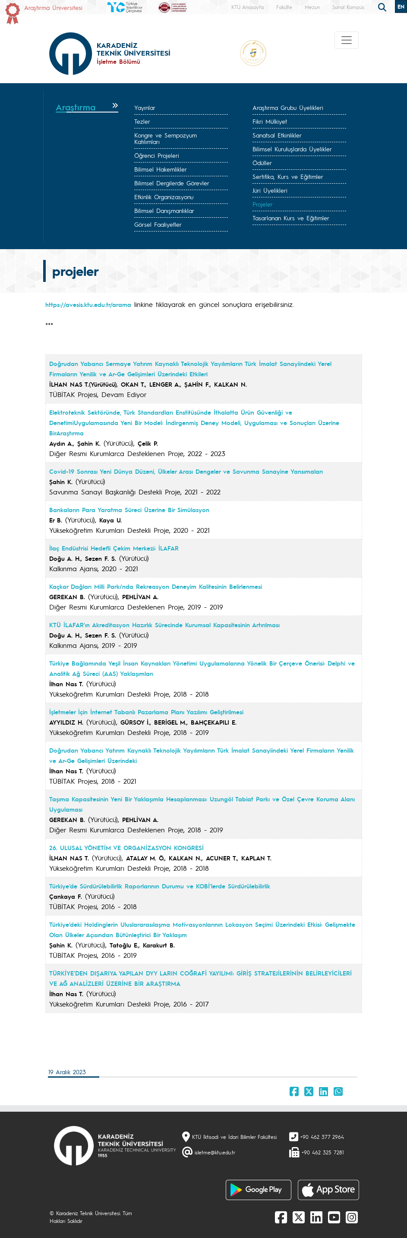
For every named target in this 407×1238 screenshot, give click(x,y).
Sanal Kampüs (348, 6)
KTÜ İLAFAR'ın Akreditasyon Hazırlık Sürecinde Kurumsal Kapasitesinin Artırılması (164, 624)
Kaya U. (110, 520)
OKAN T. (133, 384)
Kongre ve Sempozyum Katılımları (165, 138)
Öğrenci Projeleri (156, 155)
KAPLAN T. (256, 858)
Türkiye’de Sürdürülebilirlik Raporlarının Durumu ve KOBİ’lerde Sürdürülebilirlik (159, 886)
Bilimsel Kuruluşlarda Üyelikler (292, 149)
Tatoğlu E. (124, 945)
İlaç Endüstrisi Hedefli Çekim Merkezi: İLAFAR (114, 548)
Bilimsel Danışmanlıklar (164, 210)
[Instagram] (352, 1217)
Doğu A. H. (65, 558)
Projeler (262, 204)
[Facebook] (281, 1217)
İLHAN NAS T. (69, 858)
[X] (299, 1217)
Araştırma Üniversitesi (53, 7)
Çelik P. (148, 443)
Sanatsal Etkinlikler (277, 135)
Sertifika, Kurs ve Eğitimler (287, 176)
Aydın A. (61, 443)
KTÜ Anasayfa (247, 6)
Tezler (142, 121)
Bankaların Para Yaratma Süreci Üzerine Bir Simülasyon (129, 509)
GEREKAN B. (67, 596)
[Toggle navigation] (346, 40)
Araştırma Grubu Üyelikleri (287, 107)
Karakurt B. (159, 945)
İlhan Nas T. (66, 684)
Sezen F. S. (100, 558)
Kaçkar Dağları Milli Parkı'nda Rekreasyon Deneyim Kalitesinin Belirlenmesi (155, 586)
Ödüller (262, 162)
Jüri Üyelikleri (269, 190)
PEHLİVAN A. (140, 596)
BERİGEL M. (170, 722)
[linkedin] (316, 1217)
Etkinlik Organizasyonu (163, 196)
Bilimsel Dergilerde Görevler (171, 183)
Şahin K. (89, 443)
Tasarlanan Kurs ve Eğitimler (290, 218)
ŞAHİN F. (197, 384)
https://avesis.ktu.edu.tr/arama (88, 304)
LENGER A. (164, 384)
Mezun (312, 6)
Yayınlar (144, 107)
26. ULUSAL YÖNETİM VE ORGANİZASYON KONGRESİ (126, 847)
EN (401, 6)
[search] (383, 6)
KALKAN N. (230, 384)
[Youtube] (334, 1217)
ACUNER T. (221, 858)
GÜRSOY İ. (135, 722)
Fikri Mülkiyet (269, 121)
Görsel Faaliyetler (158, 224)
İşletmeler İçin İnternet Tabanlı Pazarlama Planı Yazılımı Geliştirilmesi (146, 712)
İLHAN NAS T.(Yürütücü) (83, 384)
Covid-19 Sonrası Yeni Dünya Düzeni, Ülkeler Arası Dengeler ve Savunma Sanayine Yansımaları (186, 471)
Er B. (55, 520)
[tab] (87, 107)
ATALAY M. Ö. (145, 858)
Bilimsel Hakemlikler (160, 169)
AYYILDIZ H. (66, 722)
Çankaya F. (65, 896)
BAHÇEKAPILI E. (214, 722)
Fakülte (284, 6)
